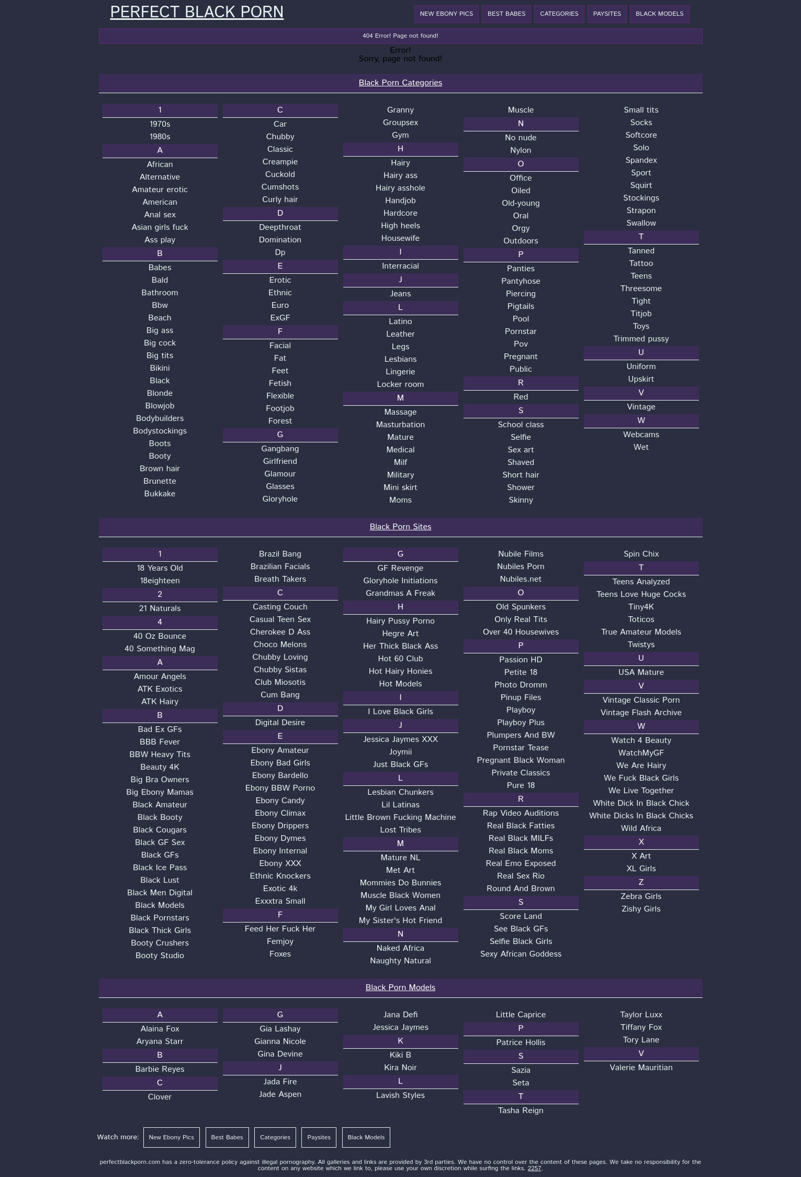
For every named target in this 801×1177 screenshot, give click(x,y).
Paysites (607, 13)
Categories (559, 13)
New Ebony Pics (446, 13)
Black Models (659, 13)
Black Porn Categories (400, 83)
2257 (534, 1168)
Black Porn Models (400, 988)
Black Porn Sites (401, 527)
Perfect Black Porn (197, 13)
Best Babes (506, 13)
